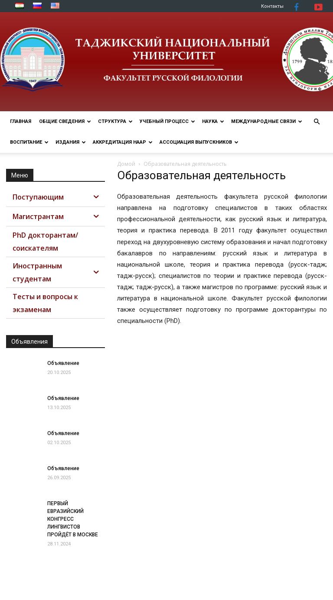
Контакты (272, 6)
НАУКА (213, 121)
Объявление (63, 363)
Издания (71, 142)
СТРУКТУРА (115, 121)
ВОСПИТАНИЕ (29, 142)
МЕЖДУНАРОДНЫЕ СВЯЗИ (266, 121)
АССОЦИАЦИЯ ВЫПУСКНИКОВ (199, 142)
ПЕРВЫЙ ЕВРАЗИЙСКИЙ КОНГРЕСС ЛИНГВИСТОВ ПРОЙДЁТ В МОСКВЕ (72, 519)
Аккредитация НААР (123, 142)
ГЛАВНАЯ (20, 121)
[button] (316, 122)
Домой (126, 164)
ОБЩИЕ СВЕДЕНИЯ (65, 121)
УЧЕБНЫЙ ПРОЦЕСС (167, 121)
